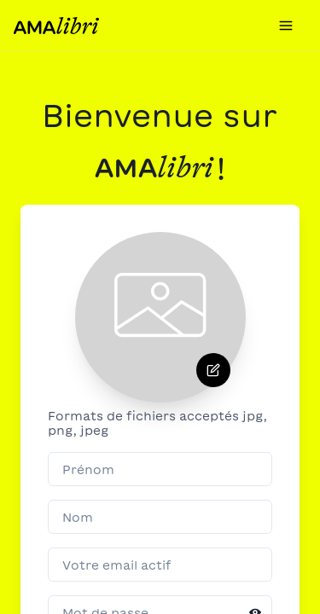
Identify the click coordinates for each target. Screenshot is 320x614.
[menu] (285, 25)
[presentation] (160, 317)
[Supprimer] (213, 370)
